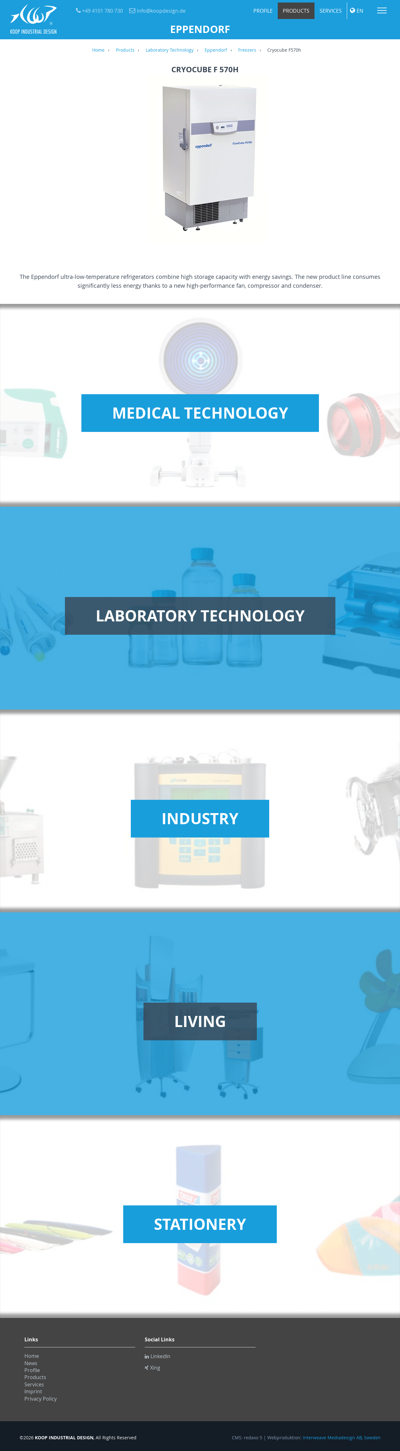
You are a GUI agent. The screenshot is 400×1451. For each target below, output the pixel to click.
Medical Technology (200, 412)
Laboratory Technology (170, 50)
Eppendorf (216, 50)
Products (296, 10)
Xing (152, 1367)
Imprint (33, 1391)
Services (331, 10)
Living (200, 1021)
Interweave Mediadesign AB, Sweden (342, 1438)
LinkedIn (157, 1356)
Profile (263, 10)
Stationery (200, 1224)
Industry (200, 818)
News (30, 1363)
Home (98, 50)
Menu (381, 10)
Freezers (247, 50)
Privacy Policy (40, 1398)
